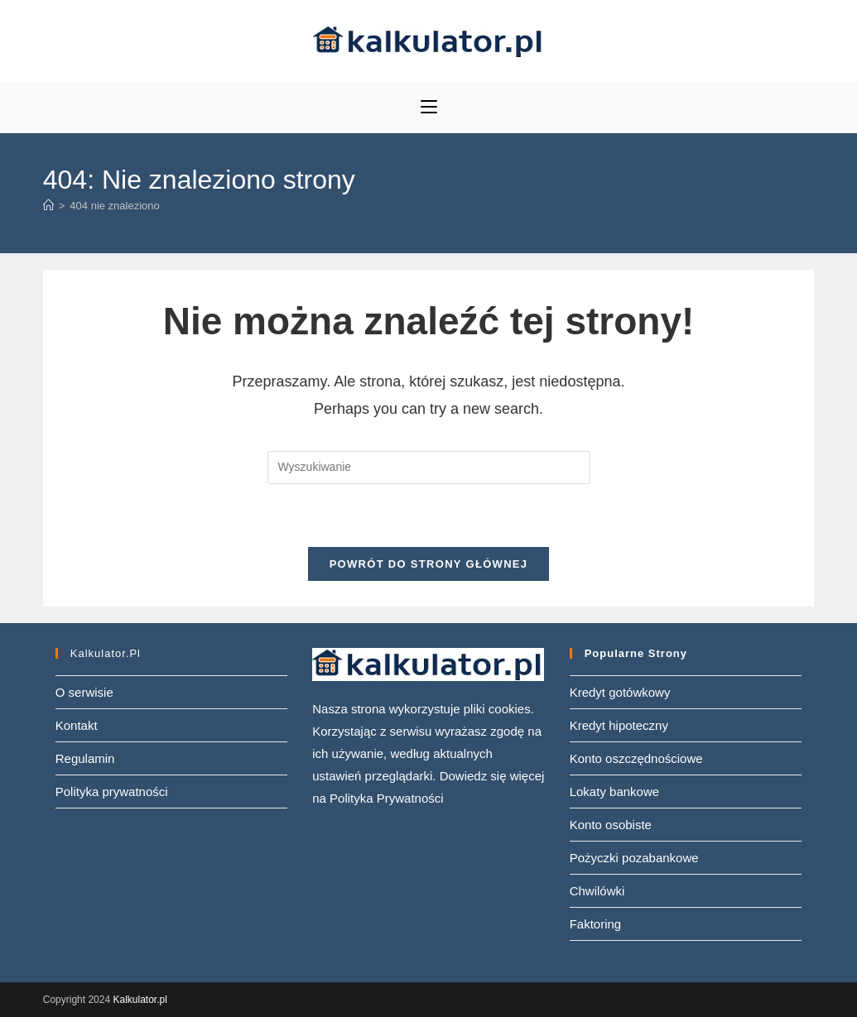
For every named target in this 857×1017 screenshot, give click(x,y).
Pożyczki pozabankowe (634, 858)
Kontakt (76, 725)
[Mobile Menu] (428, 107)
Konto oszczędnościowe (636, 758)
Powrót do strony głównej (429, 564)
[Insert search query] (428, 467)
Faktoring (596, 924)
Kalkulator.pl (139, 999)
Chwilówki (597, 891)
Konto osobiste (611, 825)
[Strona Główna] (48, 205)
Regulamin (85, 758)
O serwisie (84, 692)
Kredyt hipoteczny (619, 725)
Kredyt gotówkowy (620, 692)
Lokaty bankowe (614, 791)
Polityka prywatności (111, 791)
